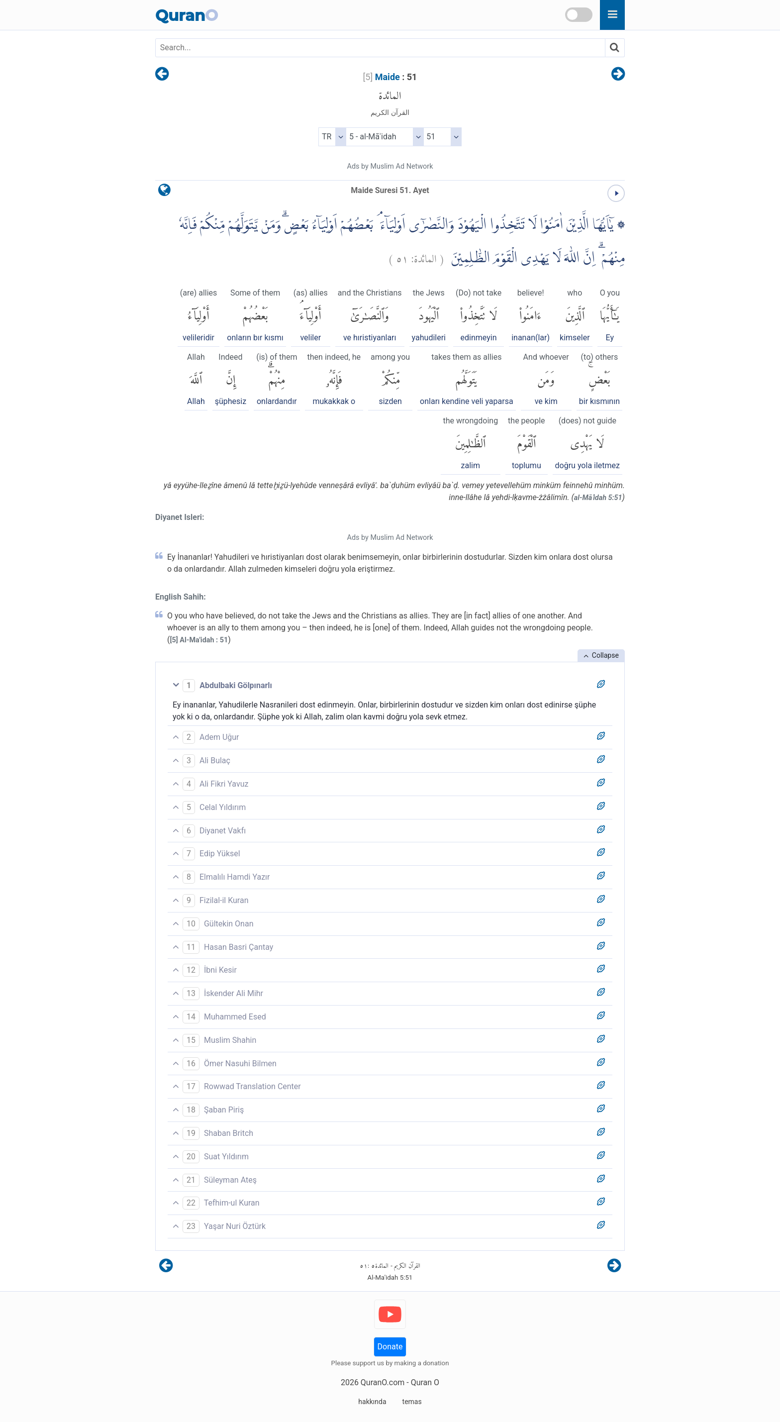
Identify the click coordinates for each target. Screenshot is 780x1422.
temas (412, 1402)
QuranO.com (382, 1382)
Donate (390, 1346)
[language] (164, 192)
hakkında (372, 1402)
